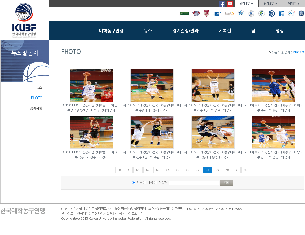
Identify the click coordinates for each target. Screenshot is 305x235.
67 (197, 170)
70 (227, 170)
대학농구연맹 (111, 31)
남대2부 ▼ (271, 3)
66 (187, 170)
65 (177, 170)
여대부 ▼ (294, 3)
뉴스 (148, 31)
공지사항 (36, 108)
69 (217, 170)
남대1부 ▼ (246, 3)
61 (138, 170)
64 (168, 170)
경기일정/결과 (185, 31)
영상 (280, 31)
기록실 (225, 31)
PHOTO (36, 98)
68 (207, 170)
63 (158, 170)
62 (148, 170)
